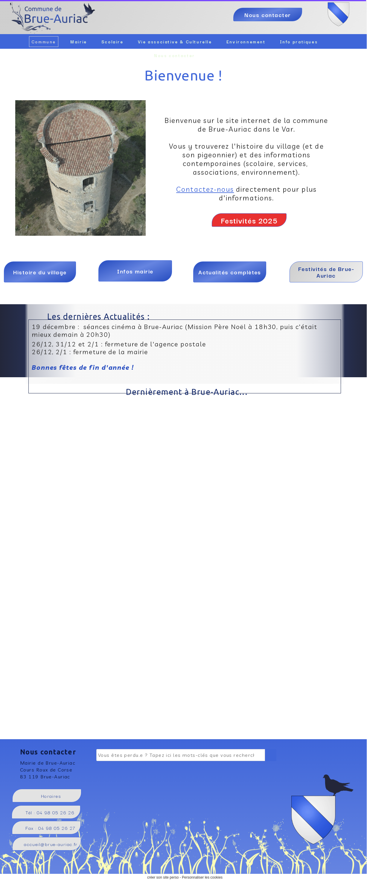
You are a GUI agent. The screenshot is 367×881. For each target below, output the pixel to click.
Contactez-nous (205, 189)
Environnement (246, 41)
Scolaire (112, 41)
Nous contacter (174, 55)
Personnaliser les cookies (202, 877)
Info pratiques (299, 41)
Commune (43, 41)
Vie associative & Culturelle (175, 41)
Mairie (78, 41)
